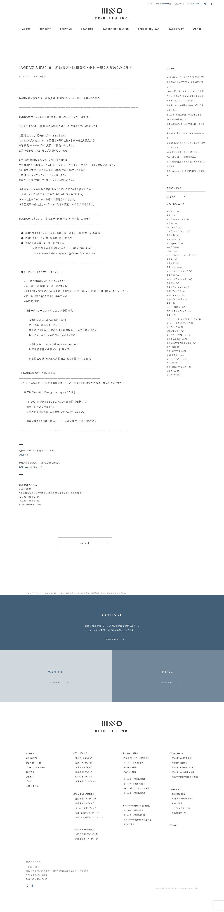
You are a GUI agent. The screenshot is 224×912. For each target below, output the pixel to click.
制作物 (170, 223)
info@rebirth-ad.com (30, 504)
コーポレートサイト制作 (134, 780)
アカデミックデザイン (176, 231)
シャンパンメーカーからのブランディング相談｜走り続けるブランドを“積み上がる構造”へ (186, 82)
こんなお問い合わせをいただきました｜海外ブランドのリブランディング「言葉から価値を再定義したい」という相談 (185, 96)
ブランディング (173, 291)
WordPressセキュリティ (182, 785)
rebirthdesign (174, 295)
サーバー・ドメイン (175, 358)
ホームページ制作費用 (133, 828)
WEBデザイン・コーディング (179, 255)
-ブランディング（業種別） (84, 811)
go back (94, 543)
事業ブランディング (83, 785)
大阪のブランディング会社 (86, 851)
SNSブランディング (83, 794)
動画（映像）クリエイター (177, 366)
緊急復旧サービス (180, 830)
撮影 (169, 215)
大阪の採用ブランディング (86, 856)
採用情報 (179, 3)
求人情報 (171, 235)
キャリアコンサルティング (177, 271)
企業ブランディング (83, 780)
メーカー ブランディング (85, 825)
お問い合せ (172, 239)
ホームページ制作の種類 (134, 796)
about (30, 770)
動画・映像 (171, 346)
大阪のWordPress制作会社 (185, 794)
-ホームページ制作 (129, 770)
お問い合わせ (194, 3)
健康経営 (171, 263)
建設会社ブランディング (85, 816)
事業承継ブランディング (85, 799)
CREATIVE (66, 29)
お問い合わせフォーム (31, 467)
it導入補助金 (173, 331)
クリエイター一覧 (163, 3)
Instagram (172, 243)
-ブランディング (80, 770)
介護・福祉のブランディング (87, 830)
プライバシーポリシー (35, 785)
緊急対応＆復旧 (174, 338)
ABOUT (26, 29)
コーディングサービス (181, 825)
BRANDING (87, 29)
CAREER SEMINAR (149, 29)
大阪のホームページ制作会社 (136, 775)
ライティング (172, 227)
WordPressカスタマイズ (183, 789)
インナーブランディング (177, 279)
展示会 (170, 259)
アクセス (30, 794)
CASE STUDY (176, 29)
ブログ (149, 3)
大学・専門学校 (174, 350)
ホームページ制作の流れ (134, 810)
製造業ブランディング (84, 821)
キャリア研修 (177, 821)
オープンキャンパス (175, 219)
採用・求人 (171, 267)
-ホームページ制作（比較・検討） (135, 823)
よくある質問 (129, 842)
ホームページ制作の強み (134, 801)
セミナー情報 (172, 307)
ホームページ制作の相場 (134, 832)
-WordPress (176, 770)
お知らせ (171, 211)
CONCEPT (45, 29)
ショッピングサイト (175, 299)
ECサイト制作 (130, 789)
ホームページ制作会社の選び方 (137, 837)
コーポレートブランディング (178, 322)
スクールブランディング (177, 310)
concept (32, 775)
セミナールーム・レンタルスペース (181, 319)
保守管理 (171, 374)
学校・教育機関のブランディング (89, 835)
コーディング (172, 327)
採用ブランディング (175, 287)
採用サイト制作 (130, 785)
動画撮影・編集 (178, 811)
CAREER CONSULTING (116, 29)
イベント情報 (40, 76)
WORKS (197, 29)
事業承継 (171, 275)
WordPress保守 (179, 780)
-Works (173, 842)
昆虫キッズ (171, 370)
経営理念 (171, 283)
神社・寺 (170, 362)
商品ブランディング (83, 789)
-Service (174, 807)
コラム (169, 251)
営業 (169, 315)
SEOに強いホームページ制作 (137, 806)
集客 (169, 303)
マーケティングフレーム (177, 334)
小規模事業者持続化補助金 (179, 343)
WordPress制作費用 (182, 775)
